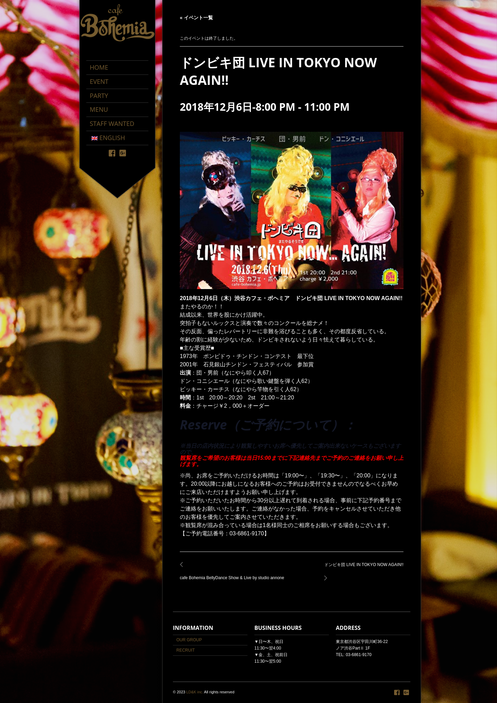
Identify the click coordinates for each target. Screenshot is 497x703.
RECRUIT (185, 650)
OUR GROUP (189, 639)
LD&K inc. (194, 692)
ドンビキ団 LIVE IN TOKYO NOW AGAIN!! (362, 568)
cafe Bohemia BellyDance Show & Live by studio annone (234, 574)
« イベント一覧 (196, 17)
